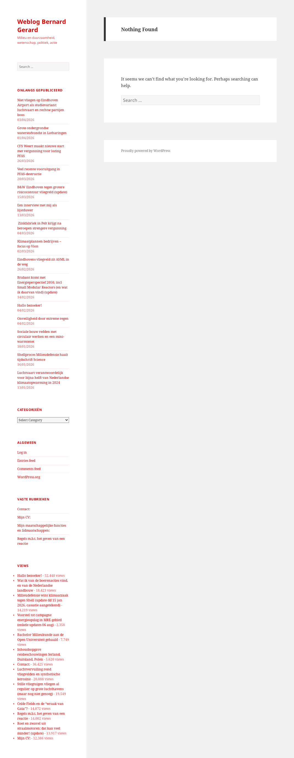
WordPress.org (28, 477)
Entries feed (26, 460)
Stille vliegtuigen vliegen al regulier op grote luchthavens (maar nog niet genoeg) (40, 689)
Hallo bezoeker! (29, 305)
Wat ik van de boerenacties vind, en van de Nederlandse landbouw (42, 585)
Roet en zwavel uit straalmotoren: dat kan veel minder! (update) (38, 728)
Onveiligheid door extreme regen (42, 318)
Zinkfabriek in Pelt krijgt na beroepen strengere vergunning (41, 225)
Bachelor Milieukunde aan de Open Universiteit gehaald (40, 637)
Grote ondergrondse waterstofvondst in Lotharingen (42, 130)
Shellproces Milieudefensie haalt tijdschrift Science (42, 357)
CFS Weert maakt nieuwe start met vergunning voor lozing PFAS (40, 151)
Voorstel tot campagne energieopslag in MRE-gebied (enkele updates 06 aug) (39, 620)
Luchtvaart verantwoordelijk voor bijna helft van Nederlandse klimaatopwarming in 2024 (43, 377)
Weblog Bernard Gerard (41, 25)
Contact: (23, 509)
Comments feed (29, 468)
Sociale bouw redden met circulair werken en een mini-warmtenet (40, 336)
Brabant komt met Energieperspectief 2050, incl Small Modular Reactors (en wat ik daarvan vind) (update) (42, 285)
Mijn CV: (23, 517)
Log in (22, 452)
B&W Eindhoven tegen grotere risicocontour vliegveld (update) (42, 189)
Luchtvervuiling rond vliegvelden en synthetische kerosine (38, 674)
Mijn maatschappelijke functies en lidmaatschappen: (41, 528)
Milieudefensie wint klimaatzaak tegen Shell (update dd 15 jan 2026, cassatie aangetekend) (42, 600)
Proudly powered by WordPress (145, 150)
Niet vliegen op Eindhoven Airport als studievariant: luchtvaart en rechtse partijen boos (40, 107)
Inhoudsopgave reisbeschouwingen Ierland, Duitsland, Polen (39, 654)
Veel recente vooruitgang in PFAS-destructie (38, 171)
